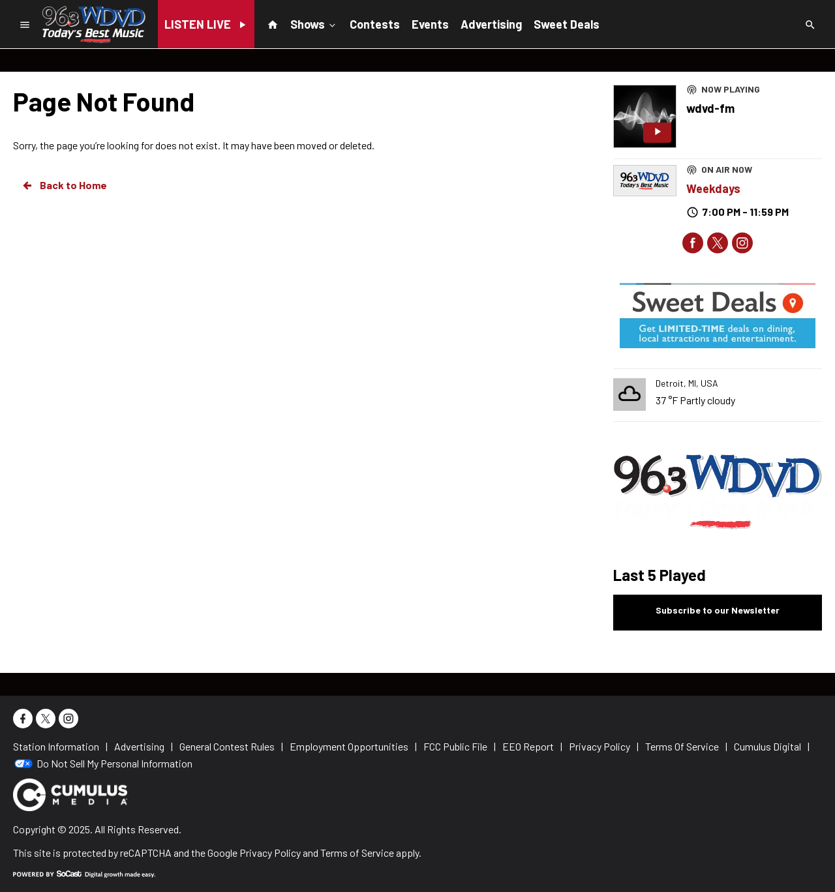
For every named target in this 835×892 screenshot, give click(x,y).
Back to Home (64, 185)
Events (430, 24)
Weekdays (713, 188)
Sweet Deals (567, 24)
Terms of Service (357, 852)
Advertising (491, 24)
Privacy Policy (270, 852)
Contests (375, 24)
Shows (314, 23)
